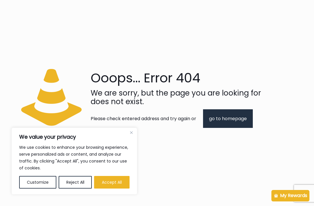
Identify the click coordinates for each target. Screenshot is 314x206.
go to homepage (228, 118)
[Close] (131, 132)
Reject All (75, 182)
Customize (38, 182)
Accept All (112, 182)
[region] (74, 161)
